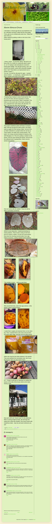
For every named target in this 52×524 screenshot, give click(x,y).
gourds (37, 127)
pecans (37, 153)
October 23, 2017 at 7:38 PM (15, 461)
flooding (37, 120)
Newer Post (6, 512)
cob (37, 101)
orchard (37, 146)
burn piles (37, 94)
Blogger (34, 519)
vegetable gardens (39, 183)
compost (37, 102)
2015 (37, 75)
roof (37, 167)
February (38, 71)
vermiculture (38, 184)
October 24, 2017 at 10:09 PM (15, 475)
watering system (38, 186)
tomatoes (37, 179)
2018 (37, 46)
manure (37, 139)
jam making (38, 134)
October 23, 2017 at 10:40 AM (14, 435)
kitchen (37, 135)
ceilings (37, 96)
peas (37, 152)
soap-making (38, 171)
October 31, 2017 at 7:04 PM (16, 490)
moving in (37, 140)
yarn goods (38, 196)
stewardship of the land (40, 173)
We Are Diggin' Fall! (40, 58)
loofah (37, 138)
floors (37, 121)
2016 (37, 74)
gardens (37, 126)
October (38, 52)
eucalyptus (38, 113)
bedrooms (38, 89)
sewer (37, 170)
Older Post (30, 512)
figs (37, 119)
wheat (37, 190)
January (38, 72)
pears (37, 151)
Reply (7, 441)
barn (37, 87)
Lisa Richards (8, 467)
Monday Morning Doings (41, 54)
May (38, 67)
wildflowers (38, 191)
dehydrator (38, 106)
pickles (37, 155)
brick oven (38, 93)
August (38, 63)
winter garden (38, 193)
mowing (37, 141)
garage (37, 125)
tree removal (38, 180)
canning (37, 95)
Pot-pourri (37, 160)
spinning (37, 172)
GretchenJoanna (9, 490)
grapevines (38, 128)
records (37, 164)
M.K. (38, 214)
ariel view (37, 82)
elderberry (38, 112)
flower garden (38, 122)
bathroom (37, 88)
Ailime (28, 519)
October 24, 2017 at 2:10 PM (15, 467)
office (37, 145)
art (36, 83)
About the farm (38, 80)
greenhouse (38, 129)
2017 (37, 48)
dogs (37, 108)
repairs (37, 166)
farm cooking (38, 115)
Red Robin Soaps (39, 165)
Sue (7, 444)
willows (37, 192)
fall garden (38, 114)
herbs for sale (38, 132)
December (39, 49)
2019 (37, 45)
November (39, 50)
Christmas (38, 100)
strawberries (38, 174)
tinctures (37, 178)
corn (37, 103)
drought (37, 109)
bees (37, 90)
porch (37, 159)
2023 (37, 42)
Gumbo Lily (8, 461)
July (38, 64)
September (39, 61)
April (38, 68)
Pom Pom (8, 435)
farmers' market (38, 116)
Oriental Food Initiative (39, 147)
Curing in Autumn (40, 57)
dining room (38, 107)
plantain (37, 158)
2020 (37, 44)
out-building (38, 148)
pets (37, 154)
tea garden (38, 177)
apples (37, 81)
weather (37, 187)
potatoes (37, 161)
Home (18, 512)
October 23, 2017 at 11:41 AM (12, 444)
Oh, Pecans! (39, 53)
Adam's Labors (39, 60)
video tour (37, 185)
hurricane (37, 133)
